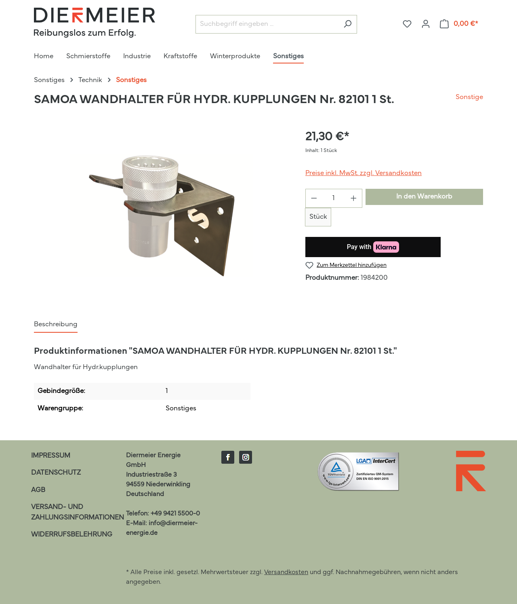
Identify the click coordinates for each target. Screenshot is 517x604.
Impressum (50, 456)
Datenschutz (56, 473)
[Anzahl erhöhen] (353, 198)
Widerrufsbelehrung (71, 535)
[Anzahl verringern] (313, 198)
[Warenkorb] (459, 24)
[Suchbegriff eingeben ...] (266, 24)
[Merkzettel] (407, 24)
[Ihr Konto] (425, 24)
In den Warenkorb (424, 197)
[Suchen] (347, 24)
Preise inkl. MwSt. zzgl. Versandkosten (363, 173)
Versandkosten (286, 572)
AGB (38, 490)
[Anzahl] (334, 198)
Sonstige (469, 97)
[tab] (56, 325)
